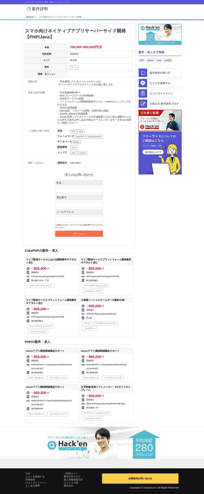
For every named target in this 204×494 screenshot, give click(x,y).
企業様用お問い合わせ (140, 478)
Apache (82, 153)
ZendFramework (94, 137)
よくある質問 (33, 485)
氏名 (59, 183)
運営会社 (68, 485)
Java (81, 131)
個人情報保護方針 (73, 479)
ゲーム (74, 67)
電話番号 (61, 197)
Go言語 (167, 60)
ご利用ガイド (71, 473)
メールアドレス (65, 212)
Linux (74, 147)
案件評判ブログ (72, 476)
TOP (28, 473)
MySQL (76, 142)
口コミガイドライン (36, 482)
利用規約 (30, 479)
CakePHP (80, 137)
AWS (74, 153)
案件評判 (30, 17)
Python (150, 60)
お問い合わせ (79, 233)
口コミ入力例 (71, 482)
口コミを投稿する (35, 476)
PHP (74, 131)
